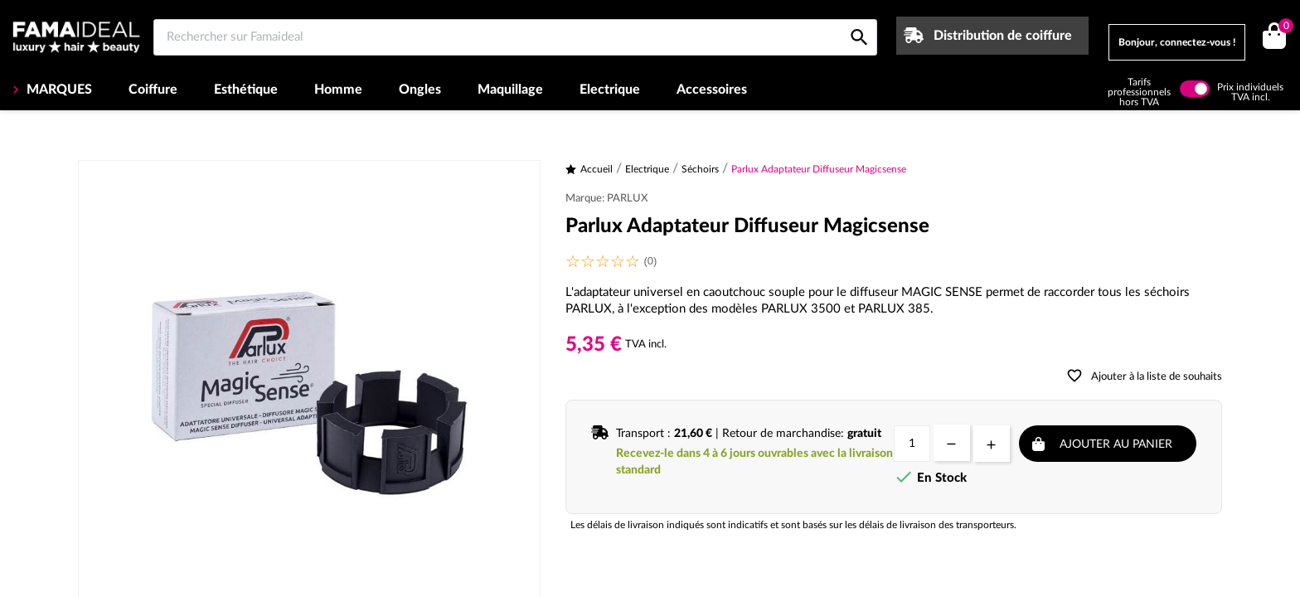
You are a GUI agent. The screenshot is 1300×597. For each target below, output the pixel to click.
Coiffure (153, 89)
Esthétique (246, 89)
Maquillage (510, 89)
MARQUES (57, 89)
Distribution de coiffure (1003, 35)
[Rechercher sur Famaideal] (515, 37)
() (1283, 27)
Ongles (420, 89)
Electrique (610, 89)
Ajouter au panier (1116, 444)
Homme (338, 89)
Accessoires (712, 89)
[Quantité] (912, 443)
